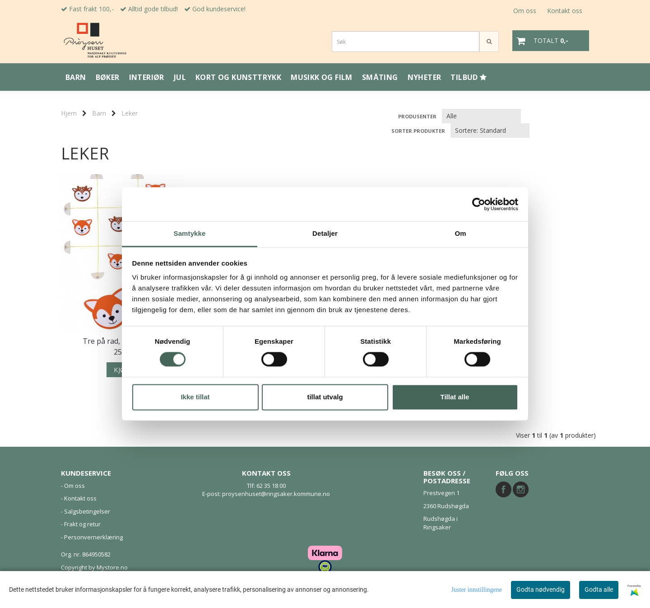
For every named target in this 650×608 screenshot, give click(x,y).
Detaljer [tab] (325, 233)
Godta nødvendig (540, 589)
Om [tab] (460, 233)
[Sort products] (489, 130)
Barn (99, 113)
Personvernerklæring (93, 537)
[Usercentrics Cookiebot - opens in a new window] (478, 204)
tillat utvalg (325, 397)
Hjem (69, 113)
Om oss (524, 10)
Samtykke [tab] (190, 233)
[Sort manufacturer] (481, 116)
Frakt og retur (82, 524)
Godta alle (599, 589)
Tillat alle (455, 397)
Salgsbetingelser (87, 511)
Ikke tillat (195, 397)
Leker (129, 113)
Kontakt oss (564, 10)
